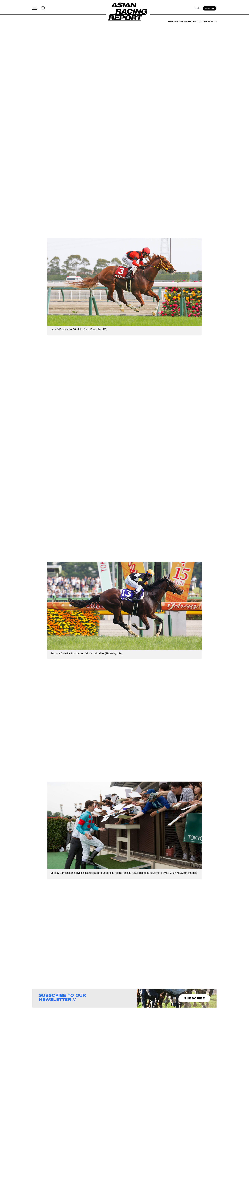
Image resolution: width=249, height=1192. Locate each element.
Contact (129, 1164)
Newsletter (209, 9)
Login (197, 9)
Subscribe (130, 1168)
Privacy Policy (132, 1172)
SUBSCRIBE (194, 998)
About (128, 1159)
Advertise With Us (163, 1159)
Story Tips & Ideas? (164, 1164)
